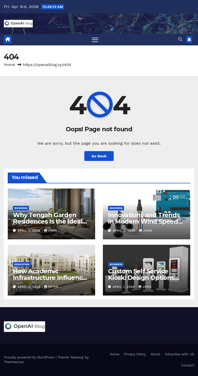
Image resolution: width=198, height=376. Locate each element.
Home (9, 64)
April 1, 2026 (124, 287)
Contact (187, 365)
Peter (51, 287)
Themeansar (14, 362)
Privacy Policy (135, 354)
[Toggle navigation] (95, 40)
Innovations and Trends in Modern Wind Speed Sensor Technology (144, 221)
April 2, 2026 (30, 230)
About (155, 354)
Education (21, 264)
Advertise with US (179, 354)
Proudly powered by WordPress (30, 357)
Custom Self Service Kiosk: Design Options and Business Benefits (141, 277)
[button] (180, 39)
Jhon (50, 230)
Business (20, 208)
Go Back (99, 156)
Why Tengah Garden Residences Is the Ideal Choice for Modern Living (51, 221)
